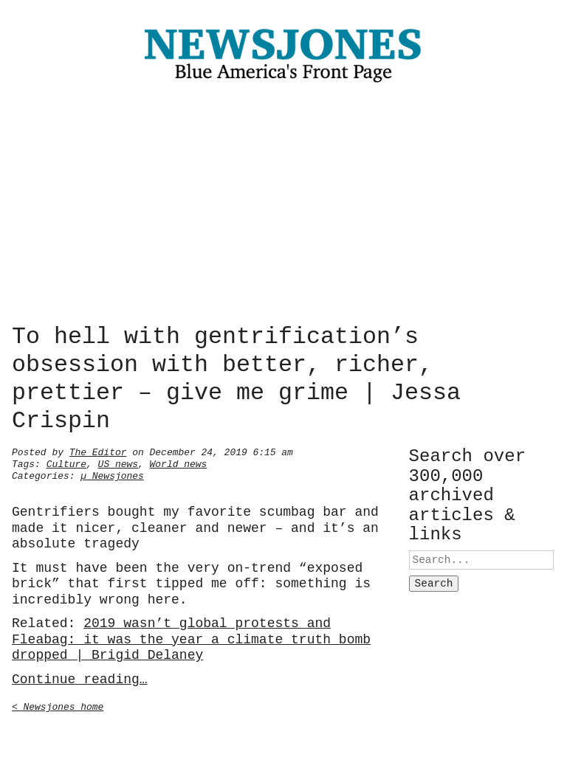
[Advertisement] (283, 206)
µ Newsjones (112, 474)
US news (118, 462)
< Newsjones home (57, 705)
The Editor (98, 450)
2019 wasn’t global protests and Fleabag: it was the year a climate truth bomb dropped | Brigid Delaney (191, 638)
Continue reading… (80, 678)
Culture (66, 462)
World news (178, 462)
